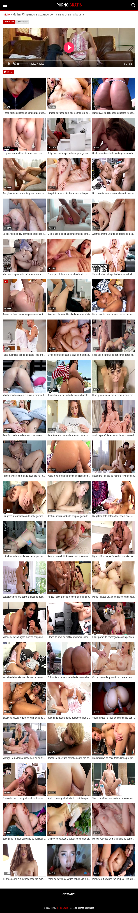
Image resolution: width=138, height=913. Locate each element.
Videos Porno (23, 22)
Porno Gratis (62, 908)
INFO (9, 71)
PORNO (69, 5)
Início (6, 14)
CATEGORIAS (69, 894)
